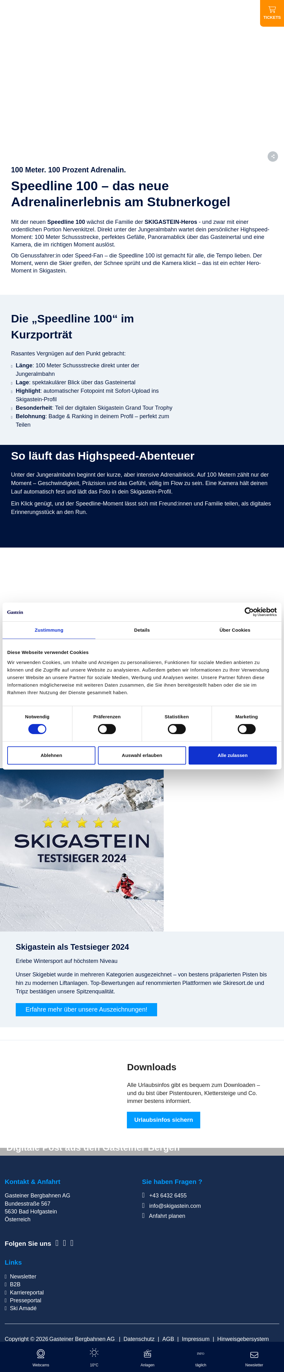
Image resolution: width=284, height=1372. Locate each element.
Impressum (196, 1340)
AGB (168, 1340)
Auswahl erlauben (142, 755)
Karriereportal (27, 1293)
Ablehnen (51, 755)
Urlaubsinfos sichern (163, 1120)
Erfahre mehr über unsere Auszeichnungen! (86, 1010)
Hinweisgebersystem (243, 1340)
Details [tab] (142, 630)
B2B (15, 1285)
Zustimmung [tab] (49, 630)
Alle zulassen (232, 755)
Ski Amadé (23, 1309)
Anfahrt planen (163, 1216)
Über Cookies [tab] (234, 630)
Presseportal (25, 1301)
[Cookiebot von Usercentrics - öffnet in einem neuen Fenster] (249, 612)
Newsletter (23, 1277)
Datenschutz (139, 1340)
